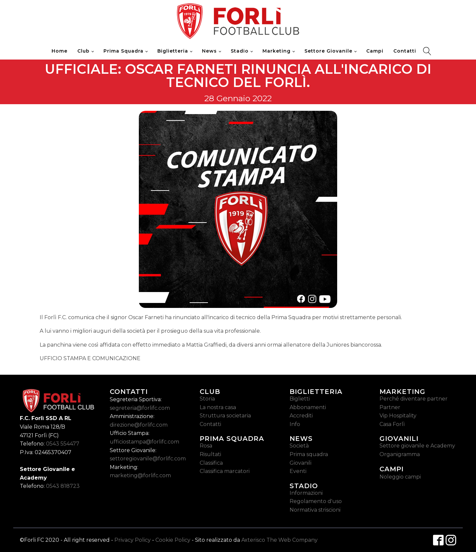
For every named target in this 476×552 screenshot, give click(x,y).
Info (295, 424)
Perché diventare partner (413, 399)
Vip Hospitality (397, 415)
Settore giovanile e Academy (417, 446)
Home (59, 51)
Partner (389, 407)
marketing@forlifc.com (140, 475)
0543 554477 (62, 444)
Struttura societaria (225, 415)
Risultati (210, 454)
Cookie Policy (172, 540)
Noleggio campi (400, 477)
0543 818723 (63, 486)
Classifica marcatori (225, 471)
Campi (374, 51)
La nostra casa (218, 407)
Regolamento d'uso (316, 501)
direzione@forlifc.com (139, 425)
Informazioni (306, 493)
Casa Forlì (392, 424)
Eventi (298, 471)
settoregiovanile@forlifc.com (148, 458)
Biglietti (300, 399)
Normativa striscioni (315, 510)
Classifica (211, 463)
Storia (207, 399)
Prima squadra (309, 454)
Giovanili (300, 463)
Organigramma (399, 454)
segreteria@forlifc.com (140, 408)
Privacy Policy (132, 540)
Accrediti (301, 415)
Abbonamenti (308, 407)
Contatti (404, 51)
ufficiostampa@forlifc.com (144, 442)
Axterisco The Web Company (279, 540)
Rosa (206, 446)
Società (299, 446)
